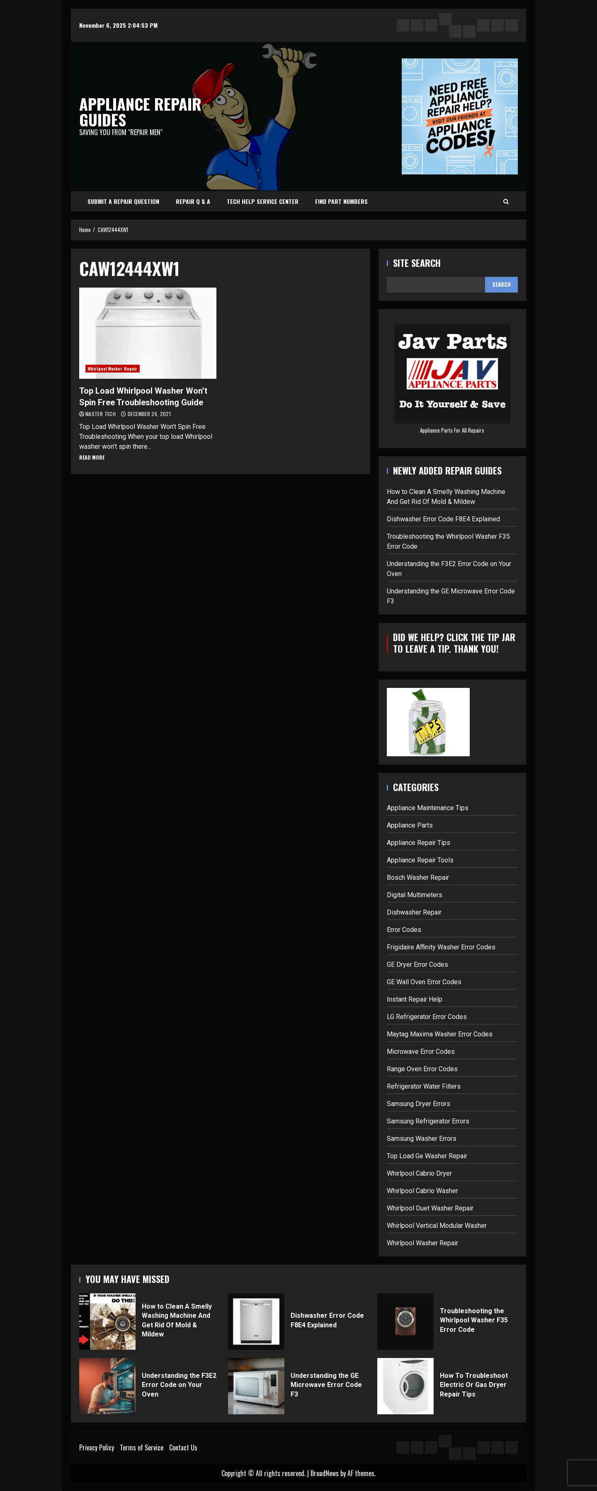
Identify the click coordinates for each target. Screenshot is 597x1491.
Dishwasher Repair (414, 912)
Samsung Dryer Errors (418, 1104)
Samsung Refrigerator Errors (428, 1121)
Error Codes (404, 930)
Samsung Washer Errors (421, 1138)
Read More (91, 457)
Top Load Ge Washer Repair (427, 1156)
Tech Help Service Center (262, 201)
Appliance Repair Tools (420, 860)
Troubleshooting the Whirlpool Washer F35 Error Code (405, 1321)
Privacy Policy (96, 1447)
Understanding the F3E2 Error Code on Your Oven (107, 1386)
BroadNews (325, 1473)
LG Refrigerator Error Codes (427, 1017)
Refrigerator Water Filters (424, 1086)
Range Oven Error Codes (422, 1069)
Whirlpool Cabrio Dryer (419, 1173)
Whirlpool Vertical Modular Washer (437, 1226)
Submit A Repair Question (123, 201)
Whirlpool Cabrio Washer (422, 1191)
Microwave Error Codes (421, 1051)
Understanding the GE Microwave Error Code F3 (256, 1386)
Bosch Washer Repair (418, 877)
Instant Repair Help (414, 999)
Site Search (417, 263)
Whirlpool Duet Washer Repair (430, 1208)
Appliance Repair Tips (418, 843)
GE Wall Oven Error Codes (424, 982)
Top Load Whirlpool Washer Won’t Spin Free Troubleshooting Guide (147, 333)
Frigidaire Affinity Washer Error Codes (441, 947)
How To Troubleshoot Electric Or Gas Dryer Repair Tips (405, 1386)
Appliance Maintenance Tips (427, 808)
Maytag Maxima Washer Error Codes (440, 1034)
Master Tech (101, 413)
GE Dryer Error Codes (417, 964)
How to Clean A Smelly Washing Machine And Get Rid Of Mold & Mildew (107, 1321)
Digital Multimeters (414, 895)
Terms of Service (141, 1447)
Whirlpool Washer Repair (112, 368)
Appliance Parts (410, 825)
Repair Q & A (193, 201)
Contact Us (183, 1447)
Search (501, 284)
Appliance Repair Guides (140, 111)
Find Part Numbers (341, 201)
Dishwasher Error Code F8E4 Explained (443, 519)
